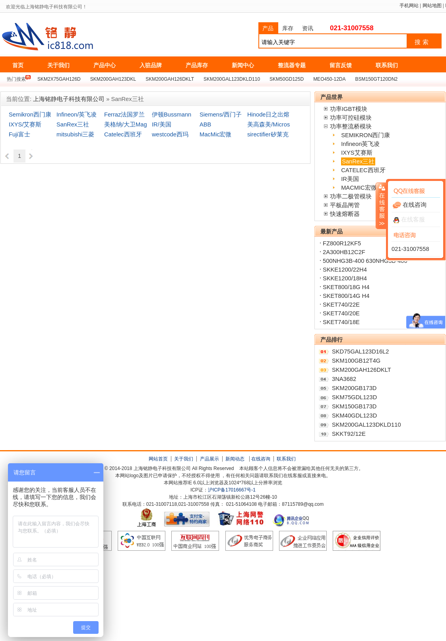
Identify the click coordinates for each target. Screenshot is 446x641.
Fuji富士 (19, 134)
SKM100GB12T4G (356, 360)
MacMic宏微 (215, 134)
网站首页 (158, 459)
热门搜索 (16, 79)
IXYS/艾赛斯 (25, 124)
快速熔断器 (345, 214)
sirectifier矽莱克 (268, 134)
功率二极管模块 (351, 196)
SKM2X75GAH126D (59, 79)
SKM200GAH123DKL (113, 79)
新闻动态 (234, 459)
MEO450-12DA (329, 79)
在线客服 (409, 219)
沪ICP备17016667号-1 (232, 490)
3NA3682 (344, 379)
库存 (287, 28)
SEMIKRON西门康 (365, 135)
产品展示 (209, 459)
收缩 (381, 205)
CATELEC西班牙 (363, 170)
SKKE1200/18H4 (345, 278)
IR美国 (350, 179)
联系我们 (286, 459)
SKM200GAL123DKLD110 (232, 79)
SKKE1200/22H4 (345, 269)
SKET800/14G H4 (346, 296)
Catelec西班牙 (123, 134)
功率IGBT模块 (348, 109)
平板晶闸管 (345, 205)
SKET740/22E (341, 304)
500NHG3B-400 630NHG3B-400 (365, 261)
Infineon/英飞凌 (76, 114)
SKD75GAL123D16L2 (360, 351)
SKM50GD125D (287, 79)
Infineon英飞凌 (360, 144)
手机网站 (409, 5)
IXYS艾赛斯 (356, 153)
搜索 (422, 42)
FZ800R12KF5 (342, 243)
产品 (267, 28)
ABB (205, 124)
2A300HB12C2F (344, 252)
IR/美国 (161, 124)
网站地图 (432, 5)
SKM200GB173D (354, 388)
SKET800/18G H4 (346, 287)
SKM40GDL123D (354, 415)
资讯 (307, 28)
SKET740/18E (341, 322)
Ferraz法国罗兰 (124, 114)
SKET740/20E (341, 313)
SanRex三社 (72, 124)
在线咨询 (260, 459)
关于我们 (183, 459)
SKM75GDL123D (354, 397)
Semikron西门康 (30, 114)
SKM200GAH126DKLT (169, 79)
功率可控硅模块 (351, 118)
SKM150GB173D (354, 406)
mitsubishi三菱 (75, 134)
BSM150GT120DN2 (376, 79)
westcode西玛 (170, 134)
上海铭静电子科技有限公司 (83, 37)
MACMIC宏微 (358, 188)
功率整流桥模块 (351, 126)
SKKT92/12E (349, 434)
